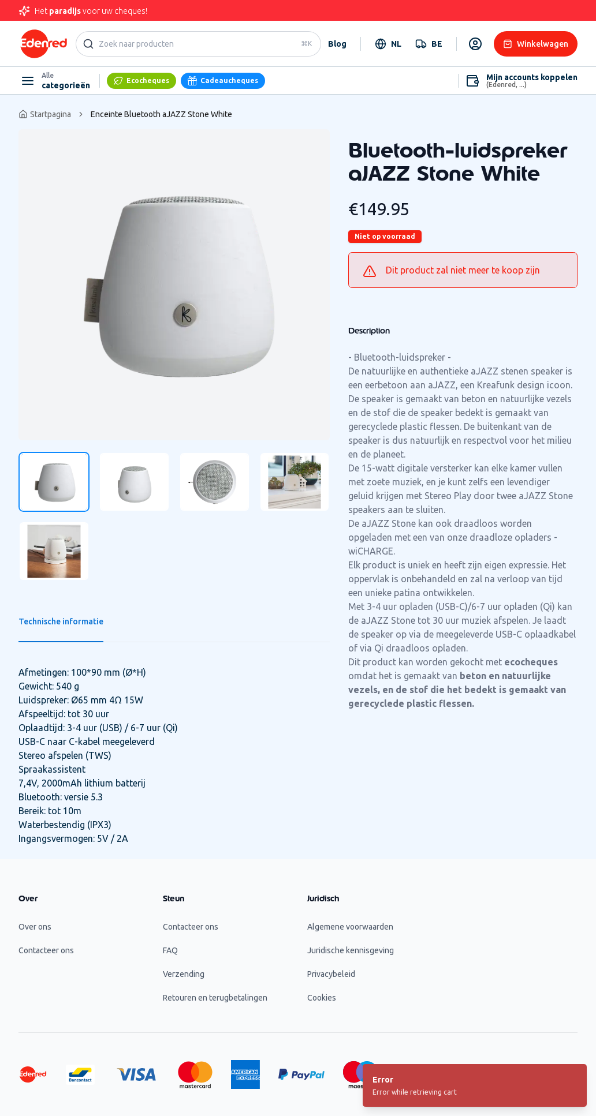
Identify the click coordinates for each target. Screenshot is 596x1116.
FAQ (170, 950)
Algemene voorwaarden (350, 926)
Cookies (321, 997)
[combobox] (388, 43)
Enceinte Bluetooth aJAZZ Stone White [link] (161, 114)
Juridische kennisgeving (350, 950)
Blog (337, 43)
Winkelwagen (535, 43)
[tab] (54, 482)
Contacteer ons (46, 950)
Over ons (34, 926)
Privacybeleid (331, 974)
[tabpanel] (174, 284)
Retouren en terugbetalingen (215, 997)
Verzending (183, 974)
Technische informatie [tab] (60, 621)
